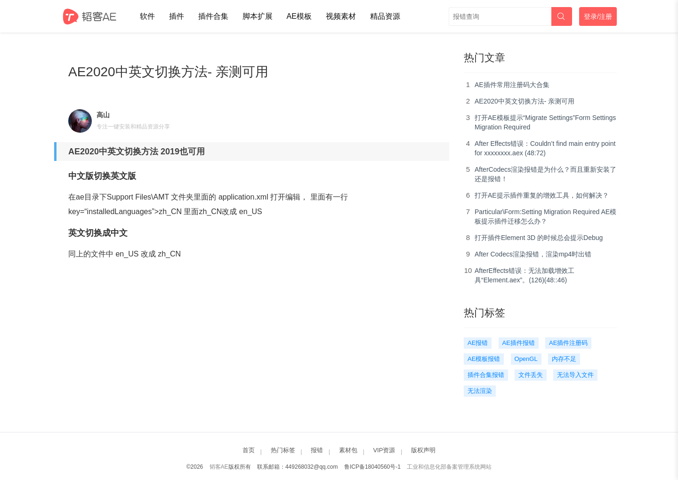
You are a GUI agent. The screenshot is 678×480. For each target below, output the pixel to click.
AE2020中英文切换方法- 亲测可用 (524, 101)
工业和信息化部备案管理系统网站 (449, 467)
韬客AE (219, 467)
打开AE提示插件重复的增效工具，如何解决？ (542, 195)
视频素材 (341, 16)
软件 (147, 16)
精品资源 (385, 16)
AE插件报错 (518, 342)
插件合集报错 (486, 374)
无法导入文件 (575, 374)
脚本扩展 (257, 16)
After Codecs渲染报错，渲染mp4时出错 (533, 254)
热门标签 (283, 450)
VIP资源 (384, 450)
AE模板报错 (484, 358)
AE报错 (478, 342)
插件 (176, 16)
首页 (248, 450)
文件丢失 (530, 374)
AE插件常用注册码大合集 (512, 84)
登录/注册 (598, 16)
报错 (317, 450)
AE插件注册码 (568, 342)
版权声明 (423, 450)
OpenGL (526, 358)
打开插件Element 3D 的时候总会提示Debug (539, 237)
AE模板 (299, 16)
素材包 (348, 450)
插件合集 (213, 16)
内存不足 (564, 358)
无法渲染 (480, 390)
